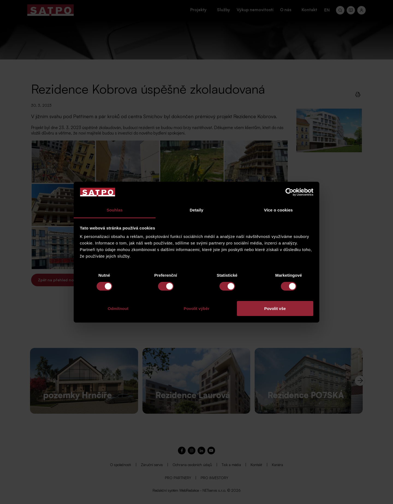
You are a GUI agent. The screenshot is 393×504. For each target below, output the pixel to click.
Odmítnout (118, 308)
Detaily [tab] (196, 210)
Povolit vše (275, 308)
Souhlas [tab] (114, 210)
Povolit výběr (196, 308)
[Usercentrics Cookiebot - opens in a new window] (289, 192)
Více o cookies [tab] (278, 210)
